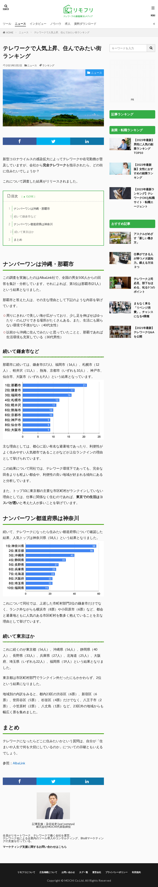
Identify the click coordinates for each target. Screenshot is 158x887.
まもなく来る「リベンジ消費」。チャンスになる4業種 (143, 272)
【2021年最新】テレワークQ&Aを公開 (144, 295)
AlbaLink (19, 763)
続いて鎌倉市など (23, 216)
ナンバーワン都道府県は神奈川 (30, 224)
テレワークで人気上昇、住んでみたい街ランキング (61, 32)
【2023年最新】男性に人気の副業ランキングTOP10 (144, 109)
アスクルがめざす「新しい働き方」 (143, 201)
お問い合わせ (68, 872)
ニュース (20, 23)
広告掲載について (48, 872)
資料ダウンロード (85, 23)
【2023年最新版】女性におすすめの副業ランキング (143, 134)
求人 (67, 23)
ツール (7, 23)
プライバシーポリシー (116, 872)
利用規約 (136, 872)
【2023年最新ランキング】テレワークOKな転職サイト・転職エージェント (144, 160)
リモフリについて (26, 872)
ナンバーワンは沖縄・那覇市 (28, 208)
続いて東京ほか (22, 232)
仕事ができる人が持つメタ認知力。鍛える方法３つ (143, 223)
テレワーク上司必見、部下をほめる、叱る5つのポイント (144, 248)
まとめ (14, 240)
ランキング (48, 65)
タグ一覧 (83, 872)
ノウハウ (55, 23)
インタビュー (38, 23)
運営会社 (96, 872)
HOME (9, 32)
